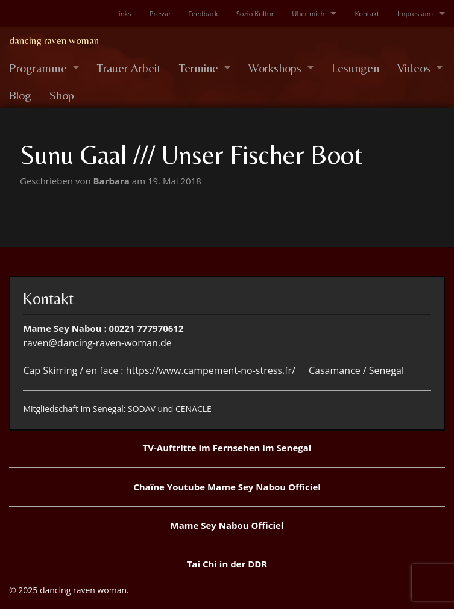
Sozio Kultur (255, 13)
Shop (61, 95)
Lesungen (355, 68)
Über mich (308, 13)
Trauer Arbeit (129, 68)
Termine (198, 68)
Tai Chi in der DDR (227, 564)
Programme (38, 68)
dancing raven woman (54, 40)
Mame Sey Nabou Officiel (227, 525)
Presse (160, 13)
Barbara (112, 181)
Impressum (415, 13)
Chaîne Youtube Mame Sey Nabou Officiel (227, 487)
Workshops (274, 68)
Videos (413, 68)
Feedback (203, 13)
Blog (20, 95)
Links (123, 13)
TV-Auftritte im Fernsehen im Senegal (227, 448)
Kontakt (367, 13)
